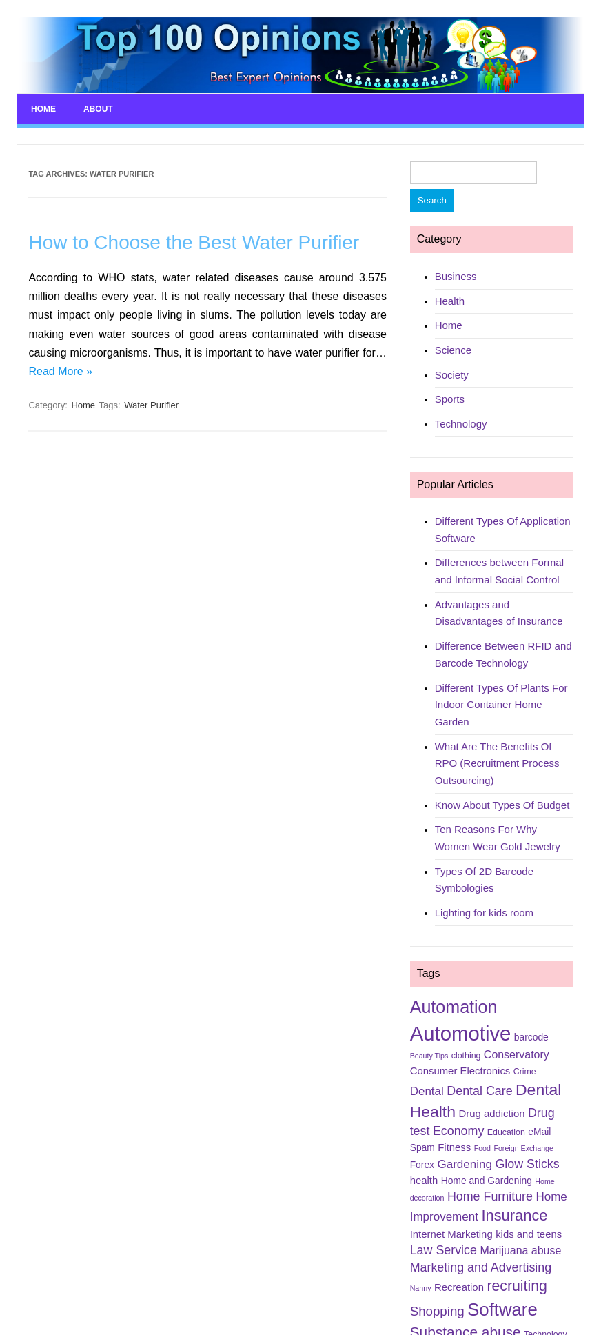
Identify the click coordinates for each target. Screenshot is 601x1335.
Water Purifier (151, 405)
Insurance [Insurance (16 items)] (514, 1215)
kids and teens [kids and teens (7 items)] (529, 1234)
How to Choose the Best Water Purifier (193, 242)
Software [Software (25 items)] (502, 1309)
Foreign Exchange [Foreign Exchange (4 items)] (523, 1148)
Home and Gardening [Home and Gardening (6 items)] (486, 1180)
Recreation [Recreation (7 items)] (459, 1287)
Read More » (60, 371)
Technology (461, 424)
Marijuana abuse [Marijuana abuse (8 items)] (520, 1250)
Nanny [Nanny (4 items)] (420, 1288)
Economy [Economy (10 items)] (458, 1131)
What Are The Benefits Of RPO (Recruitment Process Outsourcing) (497, 763)
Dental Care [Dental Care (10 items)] (479, 1091)
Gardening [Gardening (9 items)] (464, 1164)
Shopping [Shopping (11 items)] (437, 1311)
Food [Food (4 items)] (482, 1148)
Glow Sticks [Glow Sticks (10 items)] (527, 1164)
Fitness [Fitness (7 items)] (454, 1147)
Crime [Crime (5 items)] (524, 1071)
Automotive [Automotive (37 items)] (460, 1033)
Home (43, 109)
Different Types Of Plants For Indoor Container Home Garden (501, 704)
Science (453, 350)
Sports (450, 399)
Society (452, 375)
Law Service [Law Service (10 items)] (443, 1250)
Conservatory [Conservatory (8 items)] (516, 1055)
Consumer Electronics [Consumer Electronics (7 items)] (460, 1070)
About (98, 109)
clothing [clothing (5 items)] (466, 1056)
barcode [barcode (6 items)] (531, 1037)
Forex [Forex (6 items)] (422, 1164)
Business (456, 276)
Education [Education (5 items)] (506, 1132)
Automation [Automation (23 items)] (454, 1006)
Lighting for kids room (484, 913)
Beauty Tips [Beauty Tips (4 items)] (429, 1056)
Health (450, 301)
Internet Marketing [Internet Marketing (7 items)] (451, 1234)
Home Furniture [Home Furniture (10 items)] (490, 1196)
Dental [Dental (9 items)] (427, 1091)
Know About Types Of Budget (502, 805)
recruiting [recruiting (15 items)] (517, 1286)
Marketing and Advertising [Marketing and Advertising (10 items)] (481, 1267)
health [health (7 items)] (424, 1180)
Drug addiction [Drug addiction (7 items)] (491, 1113)
